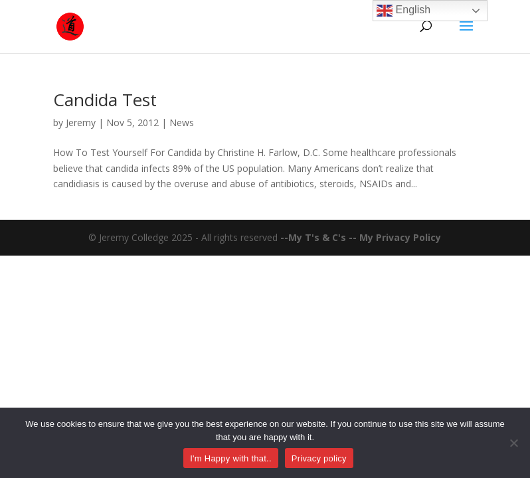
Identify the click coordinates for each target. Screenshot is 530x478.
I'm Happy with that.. (231, 458)
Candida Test (105, 100)
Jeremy (81, 122)
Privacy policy (319, 458)
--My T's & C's (314, 237)
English (403, 11)
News (181, 122)
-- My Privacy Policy (395, 237)
